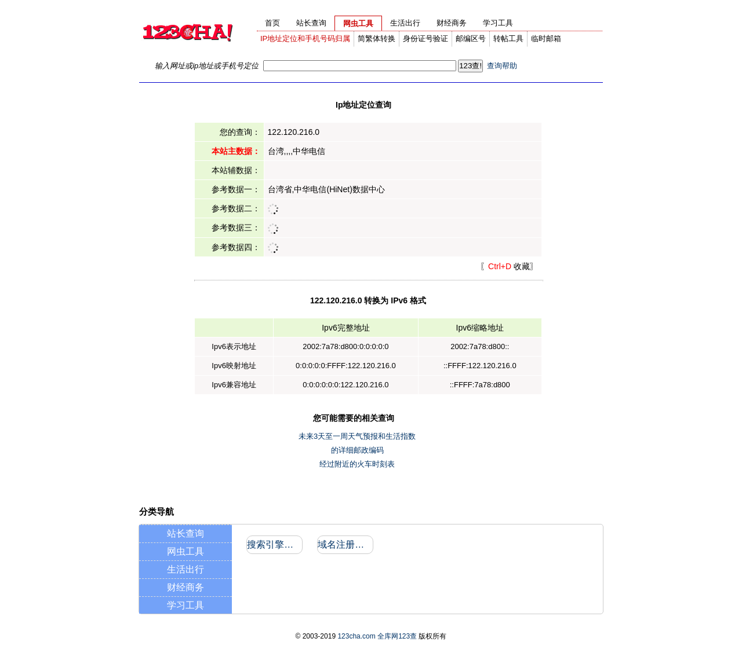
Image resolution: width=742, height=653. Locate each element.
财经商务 (185, 587)
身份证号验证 (425, 38)
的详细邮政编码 (357, 450)
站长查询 (185, 533)
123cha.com (356, 636)
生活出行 (185, 569)
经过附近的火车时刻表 (357, 464)
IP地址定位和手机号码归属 (305, 38)
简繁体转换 (376, 38)
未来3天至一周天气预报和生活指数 (357, 436)
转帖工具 (508, 38)
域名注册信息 (345, 544)
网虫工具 (185, 551)
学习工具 (185, 605)
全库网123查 (397, 636)
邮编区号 (471, 38)
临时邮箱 (546, 38)
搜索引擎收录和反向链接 (274, 544)
